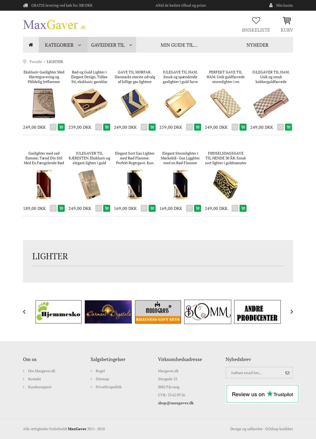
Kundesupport (40, 386)
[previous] (28, 312)
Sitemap (102, 378)
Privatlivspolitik (109, 386)
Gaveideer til (108, 45)
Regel (100, 370)
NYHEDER (257, 45)
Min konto (284, 5)
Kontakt (34, 378)
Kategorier (59, 45)
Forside (31, 45)
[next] (287, 312)
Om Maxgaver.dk (41, 370)
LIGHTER (55, 61)
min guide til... (179, 45)
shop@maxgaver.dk (176, 402)
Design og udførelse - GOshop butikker (261, 428)
